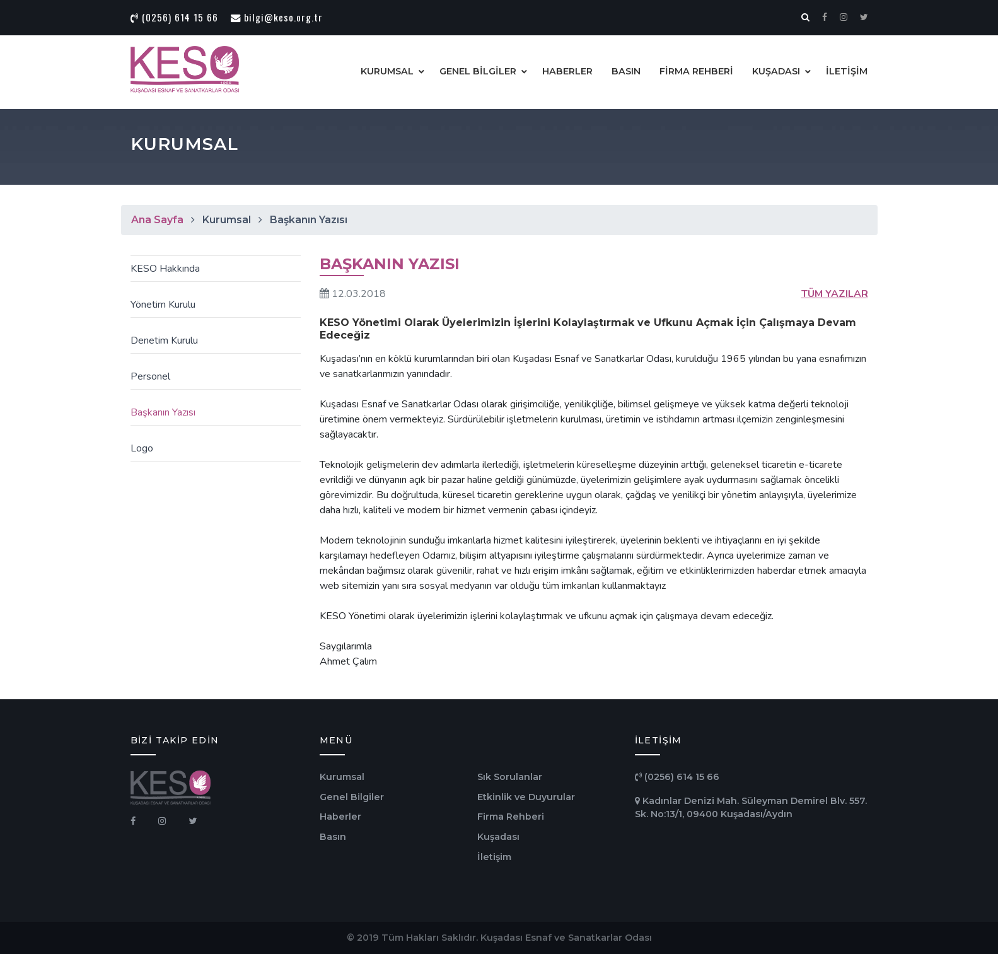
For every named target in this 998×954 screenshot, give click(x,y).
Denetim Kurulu (163, 340)
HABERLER (567, 71)
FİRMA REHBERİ (696, 71)
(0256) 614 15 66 (174, 17)
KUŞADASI (776, 71)
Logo (140, 448)
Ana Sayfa (157, 220)
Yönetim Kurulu (161, 304)
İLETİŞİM (846, 71)
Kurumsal (342, 776)
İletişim (494, 857)
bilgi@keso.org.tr (277, 17)
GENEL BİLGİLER (477, 71)
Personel (149, 376)
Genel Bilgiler (352, 797)
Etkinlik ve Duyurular (526, 797)
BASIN (626, 71)
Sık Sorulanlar (509, 776)
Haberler (340, 816)
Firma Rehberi (510, 816)
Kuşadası (498, 836)
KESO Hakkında (164, 269)
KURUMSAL (387, 71)
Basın (333, 836)
